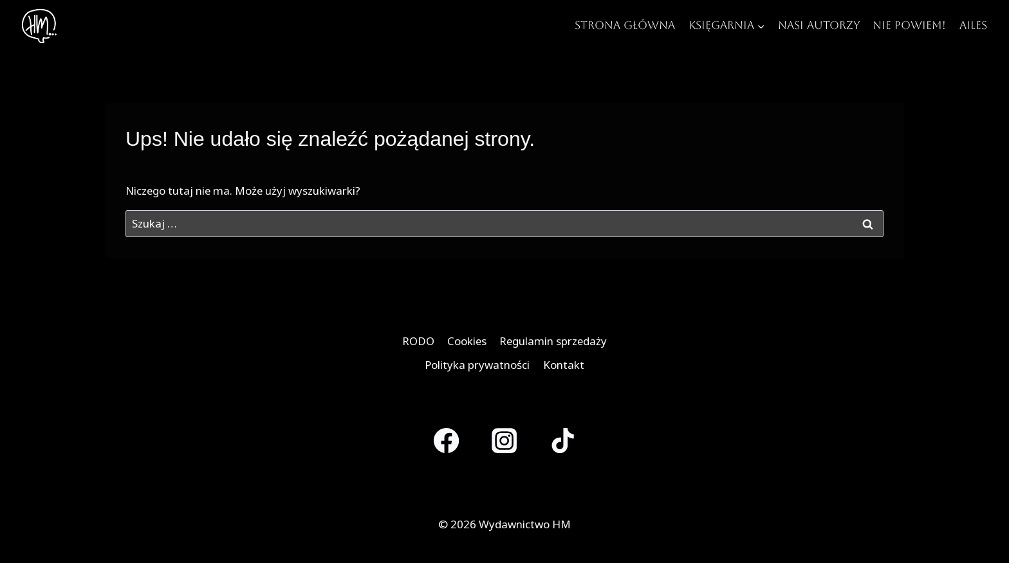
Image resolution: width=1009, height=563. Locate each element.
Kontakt (563, 364)
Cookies (466, 341)
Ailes (973, 25)
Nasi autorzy (819, 25)
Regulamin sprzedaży (553, 341)
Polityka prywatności (477, 364)
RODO (418, 341)
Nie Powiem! (909, 25)
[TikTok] (562, 440)
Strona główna (625, 25)
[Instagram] (504, 440)
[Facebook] (446, 440)
